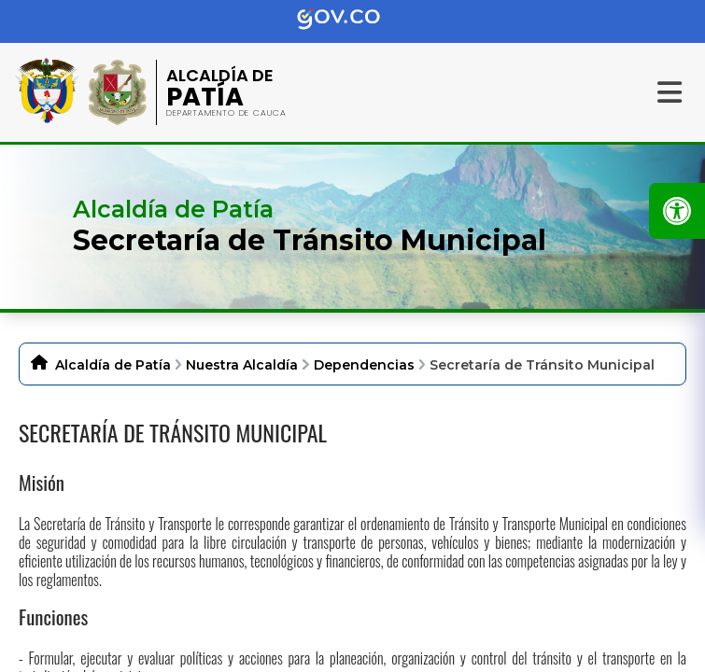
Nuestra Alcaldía (242, 365)
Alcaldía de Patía (113, 365)
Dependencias (364, 365)
